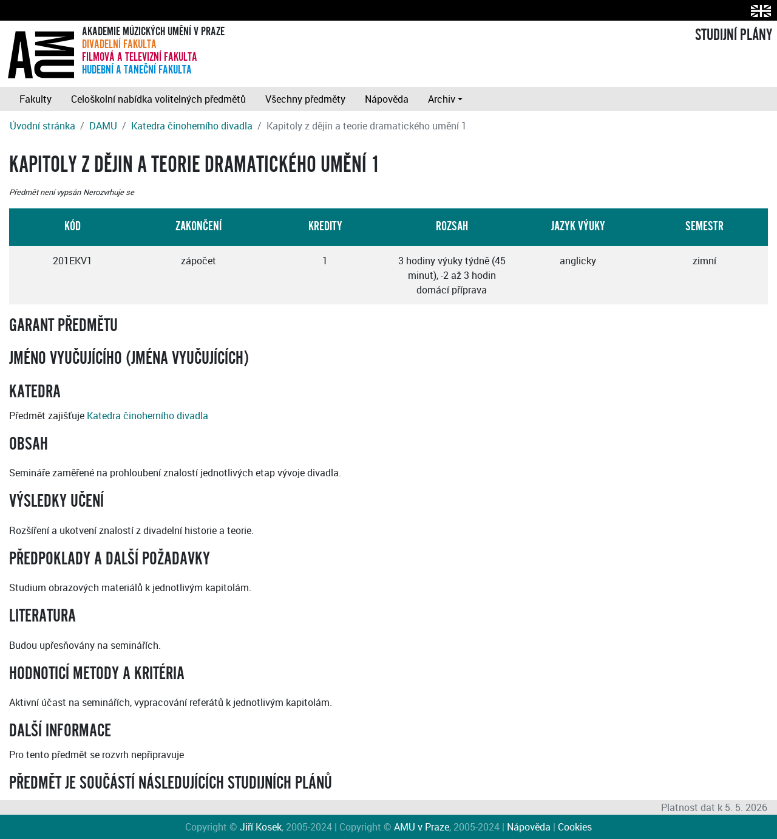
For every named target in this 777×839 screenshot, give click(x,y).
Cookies (575, 827)
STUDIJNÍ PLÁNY (733, 35)
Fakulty (35, 99)
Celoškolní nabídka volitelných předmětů (158, 99)
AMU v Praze (421, 827)
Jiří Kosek (261, 827)
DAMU (103, 125)
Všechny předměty (305, 99)
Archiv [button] (441, 99)
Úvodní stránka (42, 125)
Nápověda (387, 99)
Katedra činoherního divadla (192, 125)
